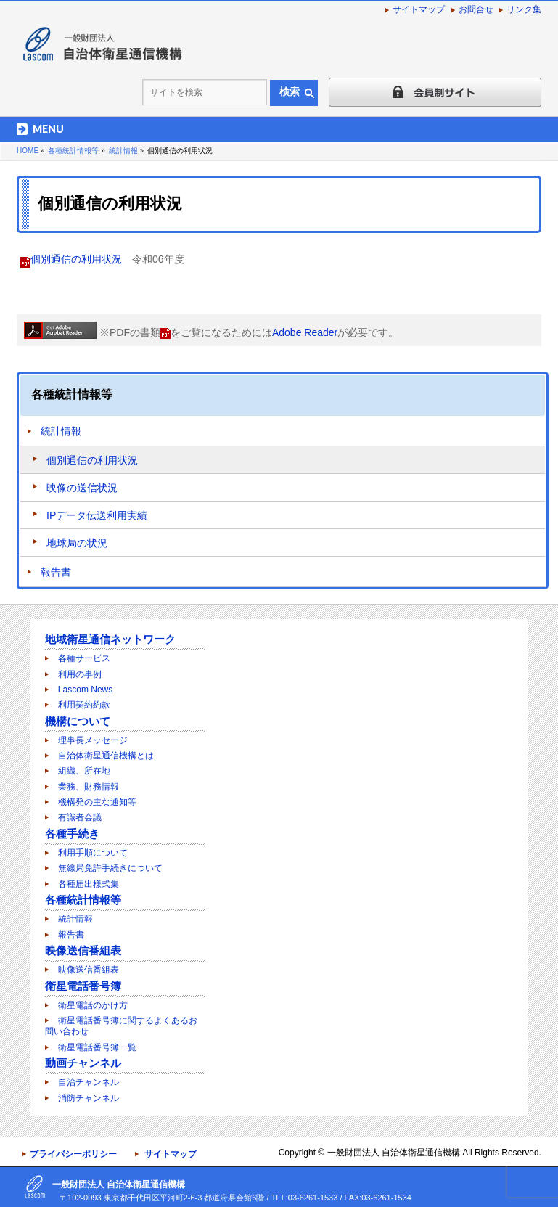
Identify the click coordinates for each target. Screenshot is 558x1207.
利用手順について (93, 853)
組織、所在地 (84, 771)
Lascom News (85, 689)
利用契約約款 (84, 705)
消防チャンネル (88, 1098)
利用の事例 (80, 674)
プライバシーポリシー (73, 1154)
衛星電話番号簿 (83, 986)
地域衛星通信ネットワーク (110, 639)
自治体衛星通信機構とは (106, 755)
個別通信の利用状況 (76, 259)
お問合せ (476, 9)
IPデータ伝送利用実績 (96, 515)
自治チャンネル (88, 1082)
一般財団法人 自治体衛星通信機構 (393, 1152)
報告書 (56, 572)
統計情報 (61, 431)
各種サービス (84, 658)
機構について (77, 721)
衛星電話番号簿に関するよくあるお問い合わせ (121, 1025)
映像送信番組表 (83, 950)
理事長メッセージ (93, 740)
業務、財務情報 (88, 787)
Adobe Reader (304, 332)
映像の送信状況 (82, 488)
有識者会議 (80, 817)
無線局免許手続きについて (110, 868)
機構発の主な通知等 (97, 802)
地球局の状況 (76, 543)
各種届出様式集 (88, 884)
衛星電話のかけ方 (93, 1005)
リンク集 (523, 9)
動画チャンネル (83, 1063)
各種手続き (72, 833)
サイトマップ (419, 9)
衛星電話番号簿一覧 (97, 1047)
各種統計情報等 (71, 394)
